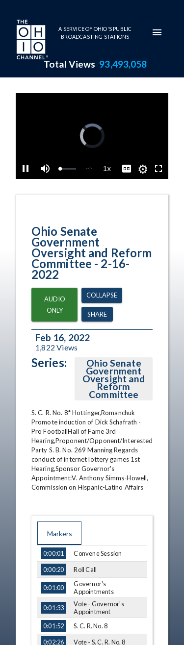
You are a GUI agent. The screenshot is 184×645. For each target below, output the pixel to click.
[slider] (68, 169)
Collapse (101, 295)
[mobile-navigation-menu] (157, 32)
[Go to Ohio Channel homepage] (31, 40)
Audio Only (54, 305)
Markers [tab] (59, 533)
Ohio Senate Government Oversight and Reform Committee (114, 378)
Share (97, 314)
